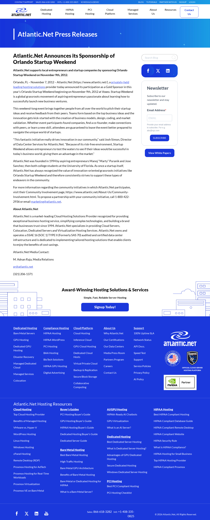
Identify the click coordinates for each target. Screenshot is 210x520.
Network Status (142, 339)
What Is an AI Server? (119, 427)
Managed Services (23, 373)
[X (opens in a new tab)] (26, 513)
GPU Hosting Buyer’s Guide (76, 420)
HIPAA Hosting (52, 333)
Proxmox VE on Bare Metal (28, 490)
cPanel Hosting (22, 453)
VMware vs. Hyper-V (25, 427)
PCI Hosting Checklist (119, 492)
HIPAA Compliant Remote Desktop (174, 427)
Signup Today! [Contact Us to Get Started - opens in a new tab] (105, 307)
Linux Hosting (21, 440)
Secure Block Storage (85, 376)
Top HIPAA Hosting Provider (170, 460)
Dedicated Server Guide (73, 440)
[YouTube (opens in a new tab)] (46, 513)
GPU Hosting (21, 339)
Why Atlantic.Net (113, 333)
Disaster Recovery (23, 356)
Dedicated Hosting (25, 328)
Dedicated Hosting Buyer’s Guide (79, 434)
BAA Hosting (50, 352)
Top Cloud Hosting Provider (29, 414)
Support (139, 328)
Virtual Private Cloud (85, 363)
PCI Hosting (50, 346)
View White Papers (159, 152)
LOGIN (192, 2)
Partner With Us (168, 2)
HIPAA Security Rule (165, 440)
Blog (141, 2)
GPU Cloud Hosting (85, 346)
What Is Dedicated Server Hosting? (126, 448)
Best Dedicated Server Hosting (124, 441)
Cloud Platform (83, 328)
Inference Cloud (83, 339)
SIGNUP (182, 2)
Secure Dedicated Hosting (121, 465)
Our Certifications (114, 339)
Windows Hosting (23, 447)
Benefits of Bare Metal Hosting (77, 474)
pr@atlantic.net (23, 266)
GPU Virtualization (118, 420)
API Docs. (139, 346)
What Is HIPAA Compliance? (170, 447)
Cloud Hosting (82, 333)
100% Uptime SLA (144, 333)
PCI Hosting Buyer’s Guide (75, 414)
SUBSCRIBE (159, 138)
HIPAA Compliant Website (169, 434)
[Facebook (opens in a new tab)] (16, 513)
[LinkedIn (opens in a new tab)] (36, 513)
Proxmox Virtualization (26, 484)
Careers (108, 366)
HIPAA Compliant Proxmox (169, 466)
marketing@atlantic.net (46, 201)
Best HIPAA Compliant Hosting (171, 414)
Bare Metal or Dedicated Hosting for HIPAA (80, 483)
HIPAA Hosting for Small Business (173, 453)
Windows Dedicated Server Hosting (127, 472)
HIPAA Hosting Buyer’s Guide (77, 427)
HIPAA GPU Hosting (55, 366)
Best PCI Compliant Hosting (123, 486)
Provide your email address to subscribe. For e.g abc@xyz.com (159, 128)
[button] (46, 12)
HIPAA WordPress (54, 339)
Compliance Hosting (56, 328)
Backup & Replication (85, 370)
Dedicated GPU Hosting (22, 348)
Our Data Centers (114, 346)
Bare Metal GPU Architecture (77, 468)
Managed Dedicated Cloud (24, 365)
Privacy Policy (141, 372)
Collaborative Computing (81, 385)
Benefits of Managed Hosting (29, 420)
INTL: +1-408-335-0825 (67, 2)
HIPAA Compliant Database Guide (173, 420)
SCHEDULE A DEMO (90, 2)
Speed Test (140, 352)
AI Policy (139, 379)
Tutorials (151, 2)
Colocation (19, 380)
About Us (109, 328)
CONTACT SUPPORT (24, 2)
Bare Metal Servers (24, 333)
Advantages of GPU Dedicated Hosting (124, 456)
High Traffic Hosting (71, 461)
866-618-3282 (102, 511)
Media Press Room (114, 352)
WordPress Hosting (24, 434)
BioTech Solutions (53, 359)
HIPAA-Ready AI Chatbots (122, 414)
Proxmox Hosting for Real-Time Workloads (31, 475)
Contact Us (189, 11)
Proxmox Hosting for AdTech (29, 466)
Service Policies (142, 366)
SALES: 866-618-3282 (45, 2)
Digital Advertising (54, 372)
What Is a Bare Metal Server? (76, 491)
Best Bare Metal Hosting (74, 454)
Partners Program (114, 359)
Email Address (156, 110)
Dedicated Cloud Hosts (83, 354)
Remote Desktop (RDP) (26, 460)
